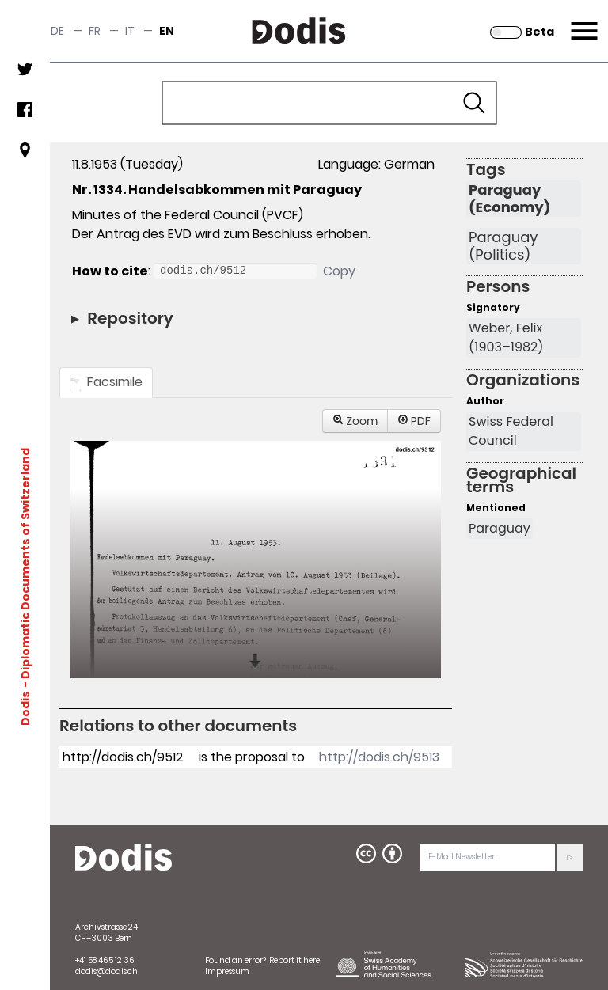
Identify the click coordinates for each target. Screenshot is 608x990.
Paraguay (499, 528)
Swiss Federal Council (511, 430)
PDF (414, 421)
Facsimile (106, 382)
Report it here (294, 960)
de (57, 31)
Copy (339, 271)
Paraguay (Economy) (509, 198)
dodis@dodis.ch (106, 971)
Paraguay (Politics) (503, 246)
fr (95, 31)
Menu (582, 21)
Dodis (25, 708)
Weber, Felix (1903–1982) (506, 337)
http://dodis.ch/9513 (379, 757)
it (130, 31)
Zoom (355, 421)
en (166, 31)
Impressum (227, 971)
